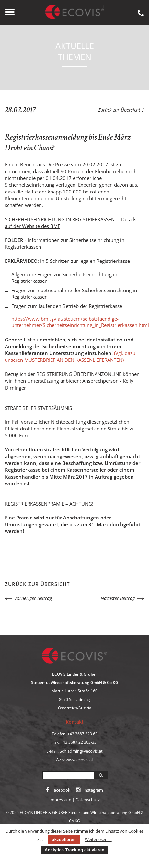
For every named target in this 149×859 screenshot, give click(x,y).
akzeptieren (63, 839)
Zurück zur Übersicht (121, 110)
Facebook (58, 790)
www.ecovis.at (79, 760)
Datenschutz (87, 800)
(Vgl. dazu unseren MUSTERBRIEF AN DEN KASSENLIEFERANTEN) (70, 356)
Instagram (89, 790)
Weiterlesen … (98, 839)
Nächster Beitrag (118, 598)
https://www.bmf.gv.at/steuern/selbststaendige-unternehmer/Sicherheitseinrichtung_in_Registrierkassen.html (80, 321)
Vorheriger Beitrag (33, 598)
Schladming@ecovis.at (81, 751)
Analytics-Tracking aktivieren (74, 849)
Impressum (60, 800)
